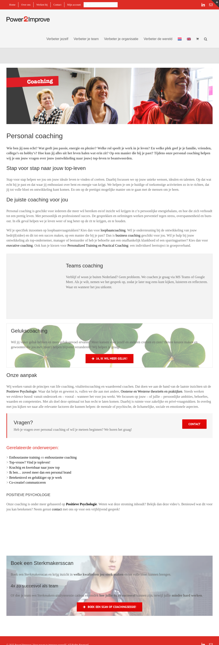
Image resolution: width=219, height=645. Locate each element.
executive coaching (19, 245)
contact (57, 509)
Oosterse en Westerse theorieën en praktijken (151, 391)
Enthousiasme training (24, 457)
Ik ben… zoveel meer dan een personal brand (40, 472)
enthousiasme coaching (61, 457)
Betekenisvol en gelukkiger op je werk (35, 477)
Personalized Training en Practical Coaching (97, 245)
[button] (205, 38)
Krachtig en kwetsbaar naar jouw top (34, 467)
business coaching (127, 235)
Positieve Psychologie (21, 391)
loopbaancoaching (113, 230)
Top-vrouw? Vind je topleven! (29, 462)
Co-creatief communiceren (27, 482)
